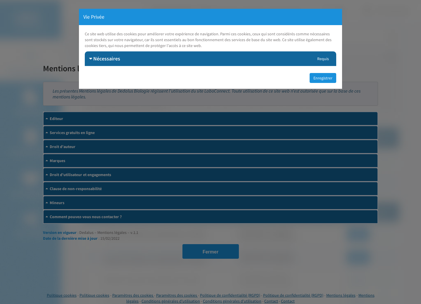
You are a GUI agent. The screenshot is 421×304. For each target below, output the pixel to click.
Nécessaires (104, 58)
